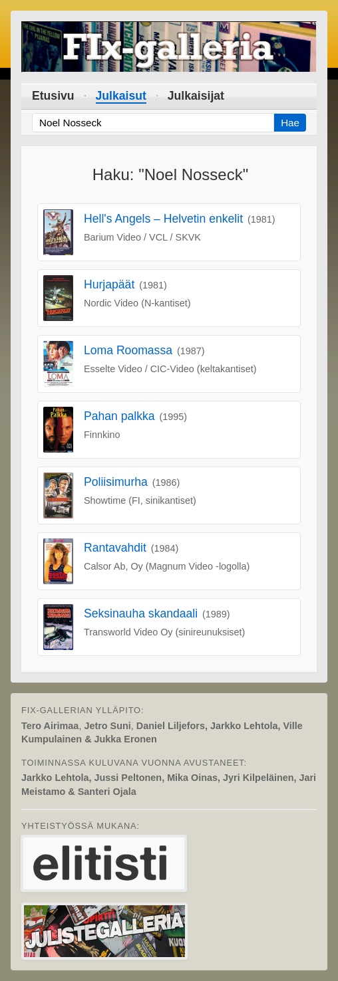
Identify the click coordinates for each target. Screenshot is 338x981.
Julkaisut (121, 95)
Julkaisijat (196, 95)
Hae (290, 122)
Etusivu (53, 95)
